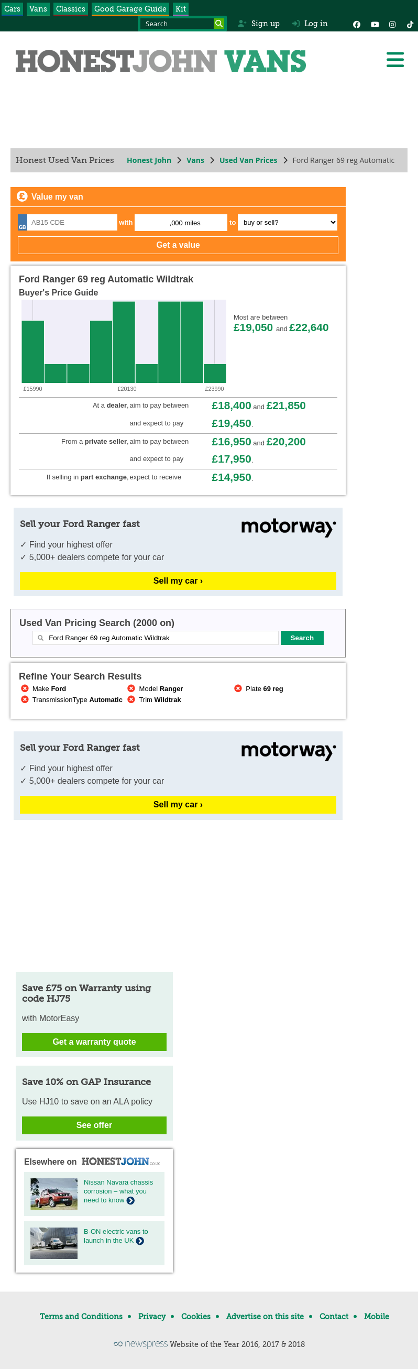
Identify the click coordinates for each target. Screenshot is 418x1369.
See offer (94, 1125)
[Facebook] (357, 23)
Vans (38, 9)
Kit (180, 9)
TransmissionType (71, 700)
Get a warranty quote (94, 1041)
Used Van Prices (248, 160)
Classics (70, 9)
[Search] (219, 23)
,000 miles (185, 223)
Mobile (376, 1316)
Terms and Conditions (81, 1316)
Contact (334, 1316)
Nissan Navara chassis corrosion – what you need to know (118, 1191)
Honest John (149, 160)
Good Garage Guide (130, 9)
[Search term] (182, 23)
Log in (310, 23)
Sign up (258, 23)
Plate (257, 689)
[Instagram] (392, 23)
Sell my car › (178, 580)
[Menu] (395, 60)
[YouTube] (374, 23)
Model (154, 689)
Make (42, 689)
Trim (153, 700)
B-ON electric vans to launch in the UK (116, 1236)
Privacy (152, 1316)
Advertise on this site (265, 1316)
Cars (12, 9)
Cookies (196, 1316)
